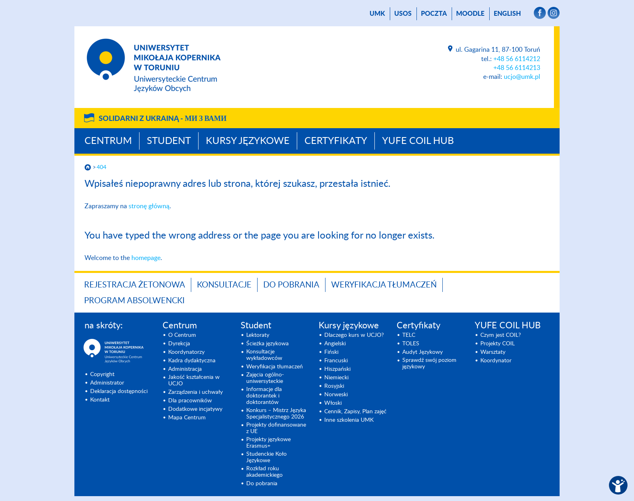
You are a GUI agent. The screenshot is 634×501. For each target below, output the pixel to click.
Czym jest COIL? (500, 335)
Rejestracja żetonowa (134, 285)
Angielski (335, 344)
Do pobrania (291, 285)
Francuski (336, 361)
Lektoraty (257, 335)
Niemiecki (336, 378)
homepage (146, 258)
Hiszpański (337, 369)
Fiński (331, 352)
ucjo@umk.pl (522, 77)
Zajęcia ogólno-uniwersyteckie (265, 378)
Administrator (107, 383)
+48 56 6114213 (516, 68)
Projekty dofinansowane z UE (276, 428)
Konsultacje (224, 285)
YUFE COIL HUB (418, 141)
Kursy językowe (248, 141)
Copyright (102, 374)
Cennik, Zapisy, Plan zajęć (355, 411)
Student (169, 141)
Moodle (470, 14)
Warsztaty (492, 352)
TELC (408, 335)
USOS (403, 14)
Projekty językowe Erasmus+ (268, 443)
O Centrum (182, 335)
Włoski (333, 403)
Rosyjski (334, 386)
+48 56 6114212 (516, 59)
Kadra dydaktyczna (192, 361)
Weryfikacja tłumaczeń (384, 285)
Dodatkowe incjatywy (195, 409)
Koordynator (495, 361)
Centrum (108, 141)
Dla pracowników (190, 401)
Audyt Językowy (422, 352)
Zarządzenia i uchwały (195, 392)
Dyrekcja (179, 344)
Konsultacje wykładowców (264, 355)
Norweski (336, 394)
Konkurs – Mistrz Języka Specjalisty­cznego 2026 (276, 414)
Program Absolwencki (134, 301)
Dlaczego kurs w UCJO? (354, 335)
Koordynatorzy (186, 352)
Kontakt (100, 400)
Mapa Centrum (187, 418)
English (507, 14)
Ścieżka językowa (267, 344)
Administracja (185, 369)
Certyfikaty (335, 141)
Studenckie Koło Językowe (266, 457)
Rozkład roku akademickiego (264, 472)
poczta (434, 14)
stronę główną (149, 206)
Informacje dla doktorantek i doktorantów (264, 396)
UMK (377, 14)
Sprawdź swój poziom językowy (429, 363)
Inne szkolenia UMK (349, 420)
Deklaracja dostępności (119, 391)
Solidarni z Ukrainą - (162, 119)
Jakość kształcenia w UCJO (194, 380)
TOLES (410, 344)
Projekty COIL (497, 344)
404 (101, 167)
